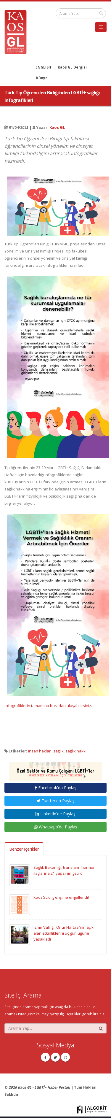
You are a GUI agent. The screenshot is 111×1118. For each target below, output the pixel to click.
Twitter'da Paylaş (56, 800)
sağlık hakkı (75, 751)
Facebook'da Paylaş (55, 787)
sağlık (58, 751)
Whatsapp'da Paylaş (55, 827)
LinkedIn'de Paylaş (55, 814)
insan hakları (40, 751)
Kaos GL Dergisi (72, 67)
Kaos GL (57, 127)
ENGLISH (43, 67)
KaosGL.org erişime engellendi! (61, 897)
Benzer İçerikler (24, 849)
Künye (42, 77)
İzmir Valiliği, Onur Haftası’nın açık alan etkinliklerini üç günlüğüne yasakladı (63, 933)
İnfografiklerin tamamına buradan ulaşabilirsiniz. (48, 705)
